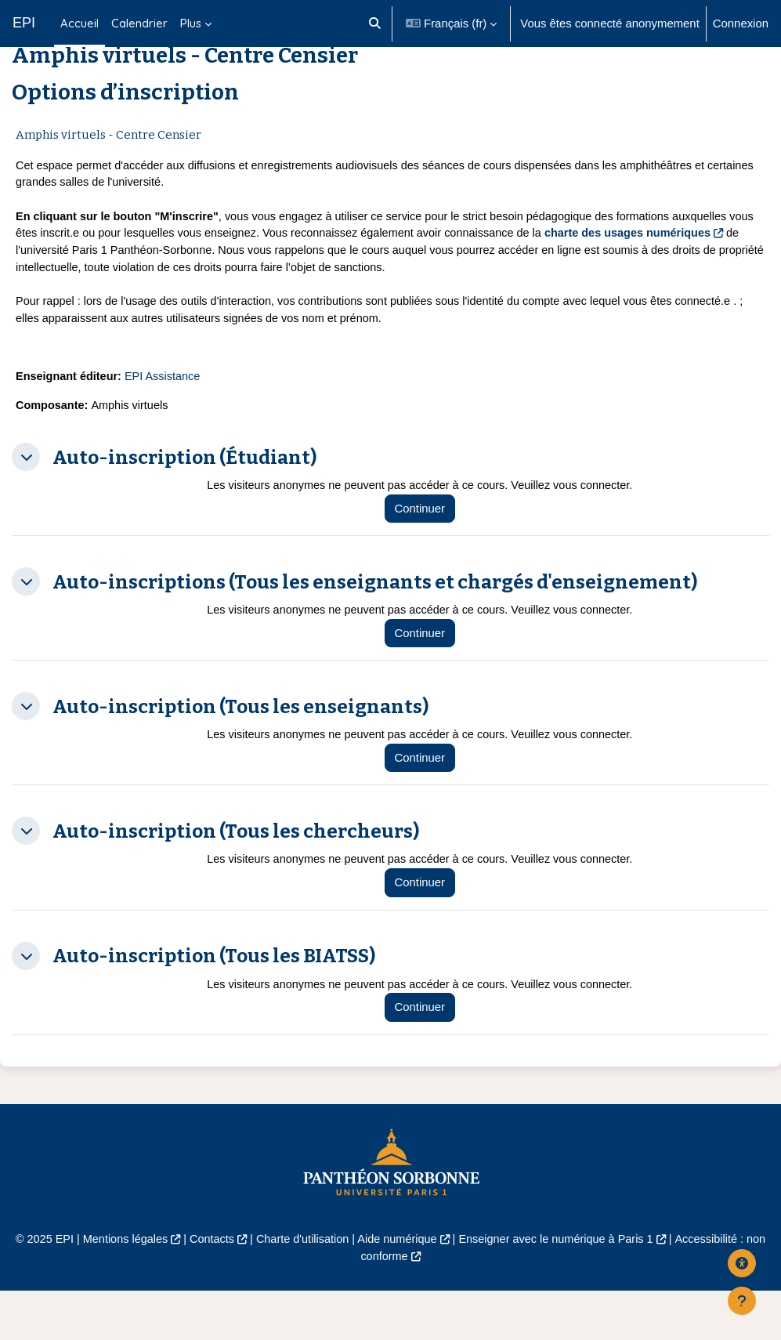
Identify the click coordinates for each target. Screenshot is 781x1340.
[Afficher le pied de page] (742, 1301)
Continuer (426, 555)
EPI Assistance (166, 422)
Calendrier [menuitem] (139, 23)
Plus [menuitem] (190, 23)
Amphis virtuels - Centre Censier (108, 174)
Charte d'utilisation (300, 1288)
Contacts (207, 1288)
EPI (24, 23)
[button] (374, 23)
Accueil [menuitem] (79, 23)
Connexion (740, 23)
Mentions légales (118, 1288)
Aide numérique (397, 1288)
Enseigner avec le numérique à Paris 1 (561, 1288)
